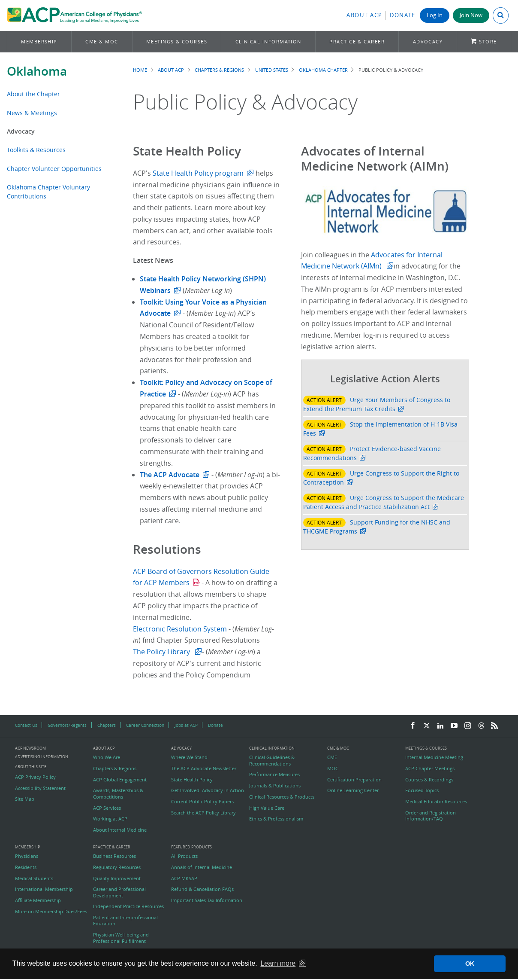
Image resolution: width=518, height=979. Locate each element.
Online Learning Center (353, 790)
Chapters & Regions (219, 70)
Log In (435, 15)
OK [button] (470, 963)
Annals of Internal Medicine (201, 867)
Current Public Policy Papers (202, 802)
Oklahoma (37, 71)
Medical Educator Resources (436, 802)
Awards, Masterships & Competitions (118, 793)
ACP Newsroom (30, 748)
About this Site (30, 766)
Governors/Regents (67, 725)
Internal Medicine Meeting (434, 757)
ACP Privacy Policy (35, 777)
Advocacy (428, 41)
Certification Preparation (354, 780)
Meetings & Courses (176, 41)
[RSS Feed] (494, 726)
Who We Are (106, 757)
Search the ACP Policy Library (203, 813)
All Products (184, 856)
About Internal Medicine (120, 830)
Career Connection (145, 725)
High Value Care (266, 808)
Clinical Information (268, 41)
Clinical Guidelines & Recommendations (272, 760)
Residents (25, 867)
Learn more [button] (277, 963)
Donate (403, 15)
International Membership (44, 889)
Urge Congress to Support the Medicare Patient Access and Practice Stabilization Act (383, 502)
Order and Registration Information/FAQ (430, 816)
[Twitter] (426, 726)
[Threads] (481, 726)
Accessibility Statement (40, 788)
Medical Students (34, 878)
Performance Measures (274, 775)
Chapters (106, 725)
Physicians (26, 856)
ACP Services (107, 808)
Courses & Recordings (429, 780)
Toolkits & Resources (36, 150)
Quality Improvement (117, 878)
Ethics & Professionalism (276, 819)
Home (140, 70)
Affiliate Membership (38, 900)
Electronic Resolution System (181, 629)
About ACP (364, 15)
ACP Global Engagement (120, 780)
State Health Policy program (198, 173)
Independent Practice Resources (128, 906)
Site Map (24, 799)
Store (488, 41)
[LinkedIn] (440, 726)
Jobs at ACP (186, 725)
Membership (39, 41)
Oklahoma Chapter (323, 70)
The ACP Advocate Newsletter (203, 769)
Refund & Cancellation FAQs (202, 889)
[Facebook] (413, 726)
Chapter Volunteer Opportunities (54, 169)
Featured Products (191, 847)
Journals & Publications (275, 786)
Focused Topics (422, 790)
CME (332, 757)
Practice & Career (357, 41)
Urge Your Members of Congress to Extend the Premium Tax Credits (376, 404)
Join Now (471, 15)
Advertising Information (41, 756)
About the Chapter (33, 94)
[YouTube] (454, 726)
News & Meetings (32, 113)
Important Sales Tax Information (206, 900)
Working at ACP (110, 819)
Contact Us (26, 725)
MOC (332, 769)
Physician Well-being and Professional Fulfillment (121, 938)
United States (271, 70)
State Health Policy (192, 780)
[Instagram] (467, 726)
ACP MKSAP (184, 878)
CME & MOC (101, 41)
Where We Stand (189, 757)
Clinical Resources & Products (281, 797)
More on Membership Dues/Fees (51, 912)
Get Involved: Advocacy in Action (207, 790)
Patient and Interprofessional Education (125, 921)
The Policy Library (162, 651)
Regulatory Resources (117, 867)
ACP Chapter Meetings (430, 769)
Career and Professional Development (119, 892)
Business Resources (114, 856)
